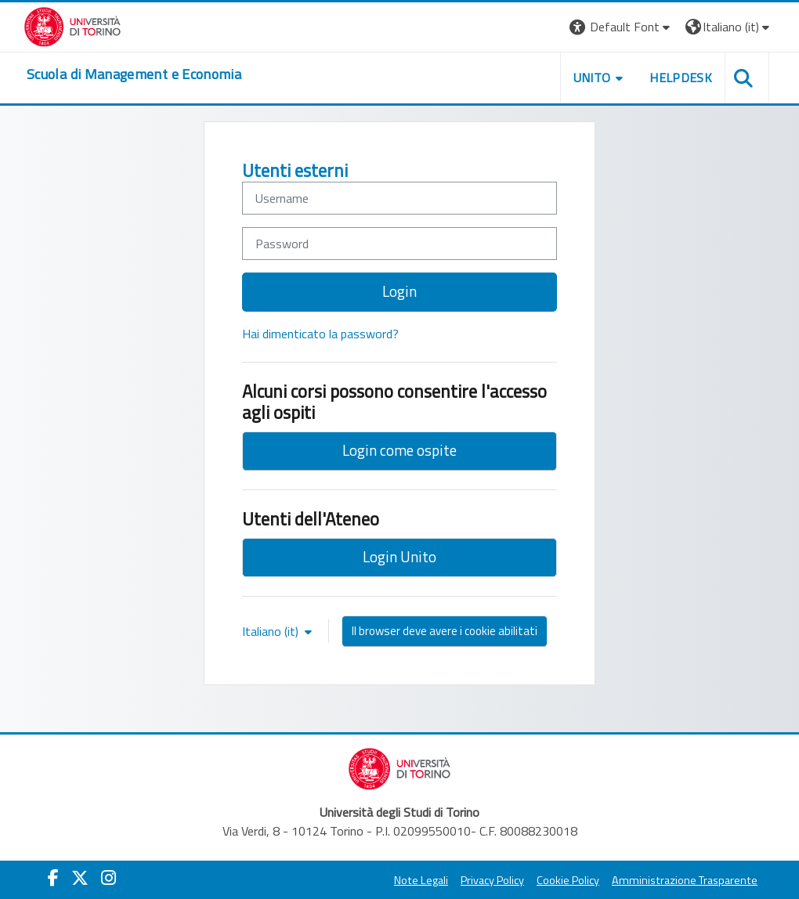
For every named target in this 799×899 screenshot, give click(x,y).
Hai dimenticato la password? (320, 333)
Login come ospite (399, 450)
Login (399, 291)
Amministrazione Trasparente (684, 880)
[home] (134, 74)
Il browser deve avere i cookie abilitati (444, 631)
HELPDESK (680, 77)
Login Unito (399, 556)
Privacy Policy (492, 880)
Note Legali (421, 880)
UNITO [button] (592, 77)
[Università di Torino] (72, 25)
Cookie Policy (568, 880)
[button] (621, 27)
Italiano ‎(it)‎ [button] (272, 631)
